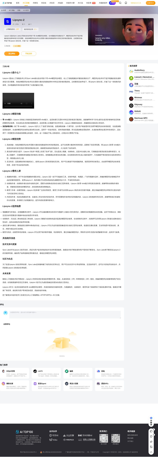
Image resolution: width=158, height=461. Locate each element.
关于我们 (130, 441)
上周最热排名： (12, 29)
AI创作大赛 (70, 3)
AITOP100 (44, 295)
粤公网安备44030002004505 (52, 452)
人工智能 (32, 295)
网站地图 (130, 438)
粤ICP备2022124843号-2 (28, 452)
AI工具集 (26, 3)
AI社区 (52, 3)
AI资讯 (35, 3)
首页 (17, 3)
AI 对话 (112, 3)
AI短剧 (60, 3)
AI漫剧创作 (103, 3)
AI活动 (43, 3)
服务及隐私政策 (132, 435)
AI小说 (80, 3)
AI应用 (89, 3)
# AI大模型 (17, 46)
